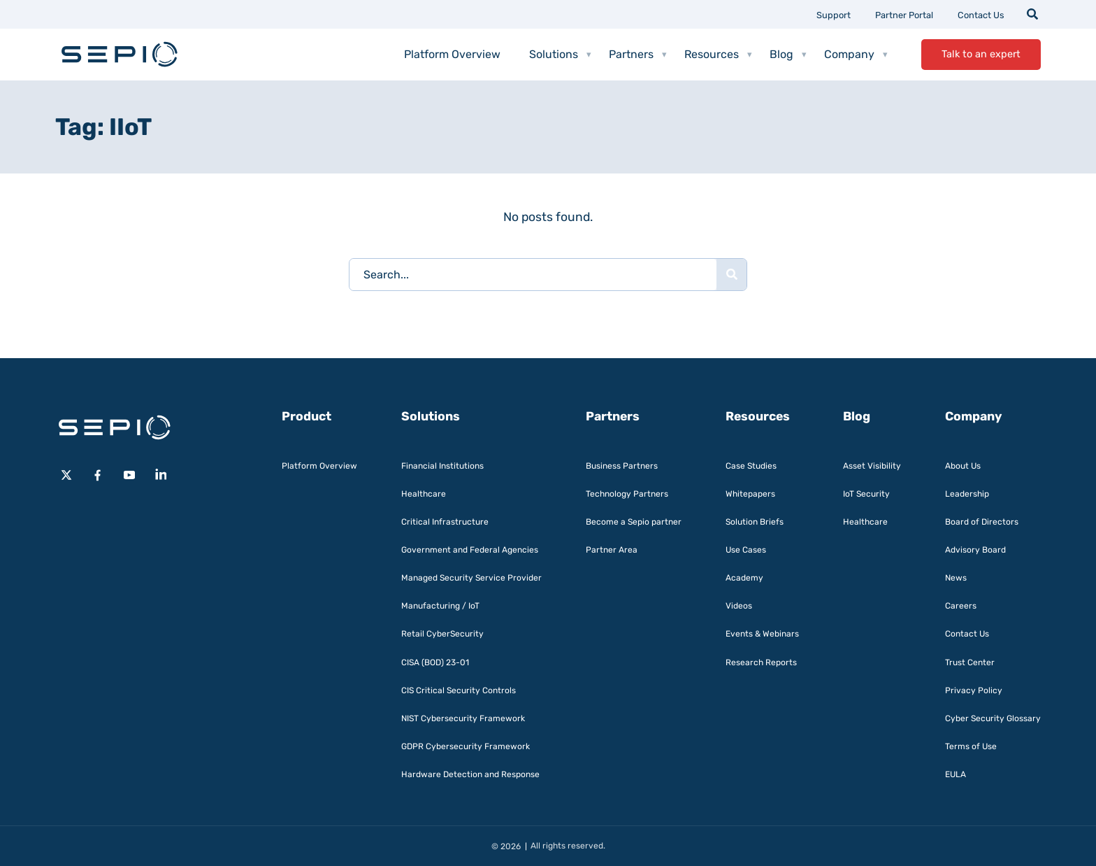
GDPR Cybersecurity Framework (465, 746)
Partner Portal (904, 15)
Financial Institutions (442, 466)
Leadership (967, 494)
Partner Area (611, 550)
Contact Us (981, 15)
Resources (718, 55)
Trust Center (970, 662)
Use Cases (746, 550)
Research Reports (761, 662)
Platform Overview (452, 54)
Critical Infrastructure (445, 522)
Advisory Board (975, 550)
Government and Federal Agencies (469, 550)
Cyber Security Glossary (993, 718)
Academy (744, 578)
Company (856, 55)
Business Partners (622, 466)
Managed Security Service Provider (471, 578)
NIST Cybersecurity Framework (463, 718)
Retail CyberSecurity (442, 634)
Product (306, 416)
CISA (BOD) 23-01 (435, 662)
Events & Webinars (762, 634)
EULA (955, 774)
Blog (788, 55)
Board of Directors (981, 522)
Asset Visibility (872, 466)
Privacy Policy (973, 690)
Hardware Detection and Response (470, 774)
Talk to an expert (981, 54)
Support (833, 15)
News (956, 578)
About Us (963, 466)
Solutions (560, 55)
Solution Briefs (755, 522)
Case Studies (751, 466)
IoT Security (866, 494)
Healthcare (423, 494)
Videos (739, 606)
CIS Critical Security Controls (458, 690)
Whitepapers (750, 494)
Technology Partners (627, 494)
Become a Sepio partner (634, 522)
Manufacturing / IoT (440, 606)
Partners (638, 55)
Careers (960, 606)
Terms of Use (971, 746)
